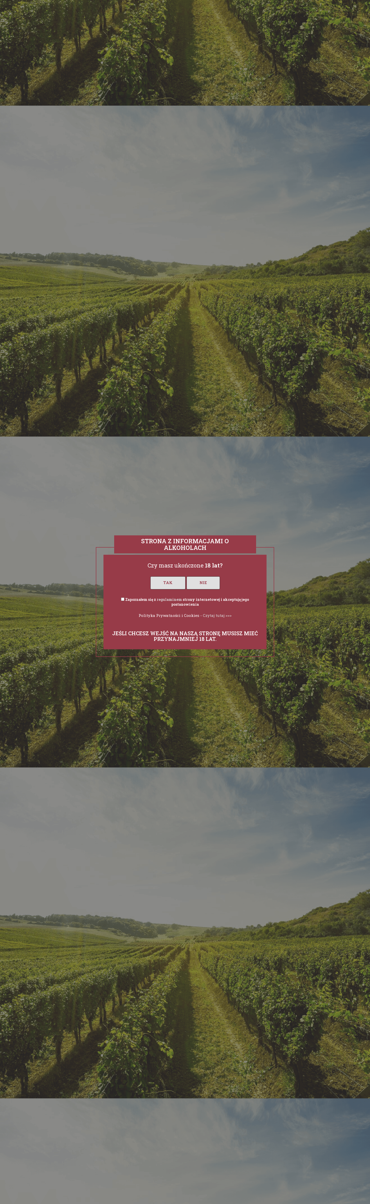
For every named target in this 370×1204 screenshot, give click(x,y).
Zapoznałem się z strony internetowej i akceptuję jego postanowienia (187, 602)
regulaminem (169, 599)
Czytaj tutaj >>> (217, 615)
